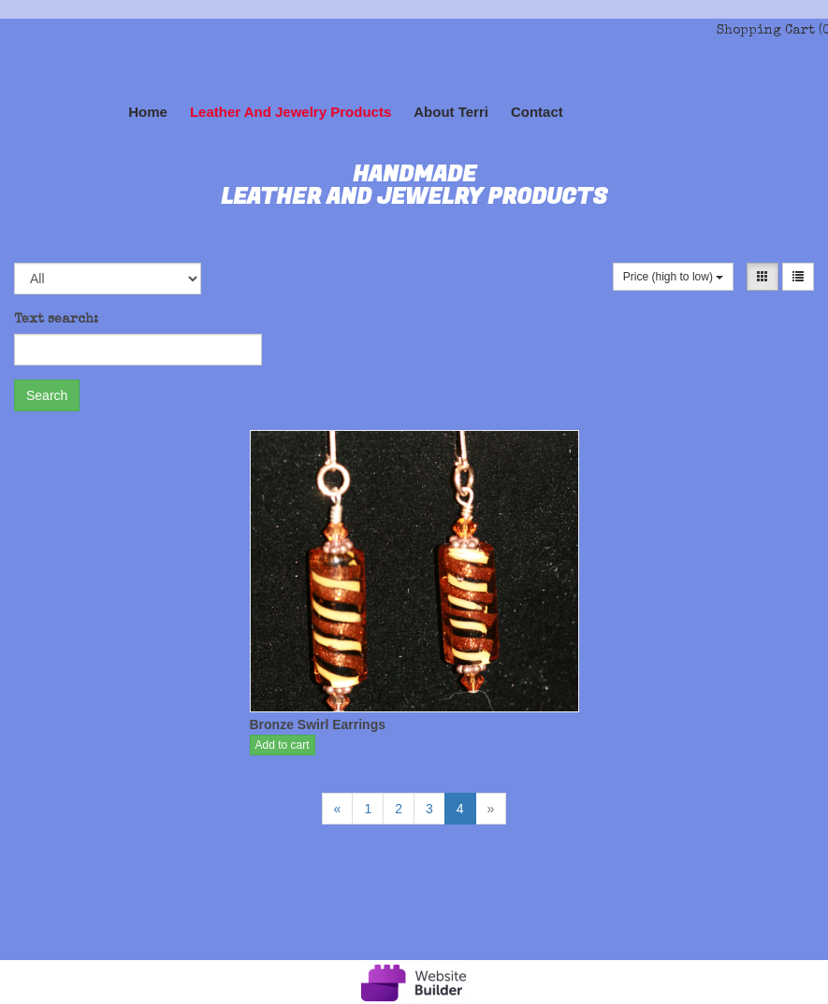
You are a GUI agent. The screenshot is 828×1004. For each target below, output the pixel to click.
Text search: (56, 319)
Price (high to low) (673, 276)
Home (147, 112)
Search (46, 395)
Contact (537, 112)
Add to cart (282, 745)
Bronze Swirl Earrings (317, 724)
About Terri (451, 112)
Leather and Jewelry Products (290, 112)
